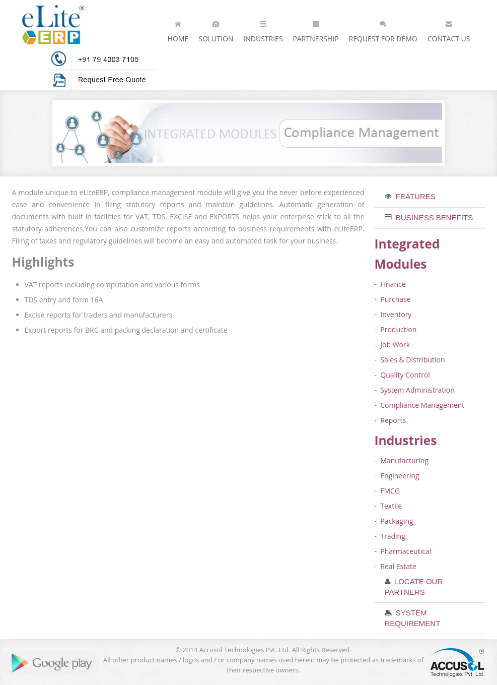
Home (178, 29)
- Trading (390, 536)
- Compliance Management (420, 405)
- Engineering (397, 475)
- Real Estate (395, 566)
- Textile (388, 506)
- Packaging (394, 521)
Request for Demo (382, 29)
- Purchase (393, 299)
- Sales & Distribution (410, 359)
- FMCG (387, 490)
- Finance (390, 284)
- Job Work (392, 344)
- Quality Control (402, 375)
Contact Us (449, 29)
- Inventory (393, 314)
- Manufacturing (402, 460)
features (415, 196)
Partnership (316, 29)
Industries (262, 29)
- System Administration (415, 390)
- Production (396, 329)
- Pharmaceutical (403, 551)
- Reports (390, 420)
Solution (215, 29)
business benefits (433, 217)
